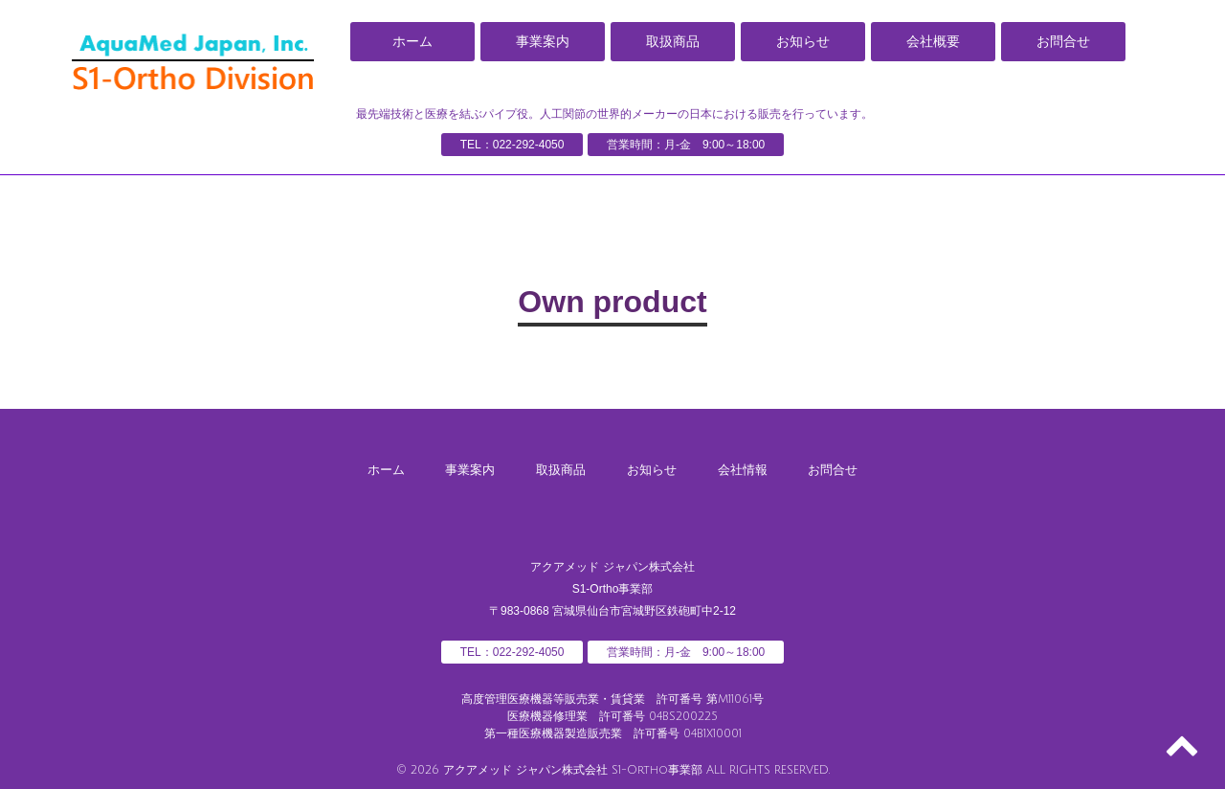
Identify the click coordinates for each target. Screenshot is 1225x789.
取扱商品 (673, 41)
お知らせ (803, 41)
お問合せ (1063, 41)
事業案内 (542, 41)
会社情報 (750, 468)
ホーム (412, 41)
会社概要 (933, 41)
